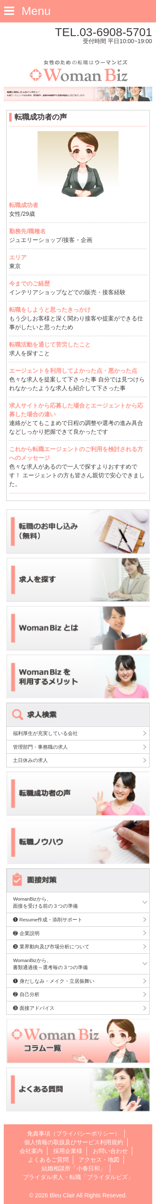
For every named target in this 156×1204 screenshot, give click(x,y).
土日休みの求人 (30, 760)
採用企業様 (67, 1151)
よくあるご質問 (48, 1159)
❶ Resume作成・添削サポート (47, 919)
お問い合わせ (110, 1151)
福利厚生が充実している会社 (45, 733)
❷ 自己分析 (26, 994)
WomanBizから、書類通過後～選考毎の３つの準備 (50, 963)
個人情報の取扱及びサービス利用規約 (73, 1142)
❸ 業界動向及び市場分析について (51, 946)
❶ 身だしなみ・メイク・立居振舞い (53, 981)
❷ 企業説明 (26, 933)
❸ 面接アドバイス (33, 1008)
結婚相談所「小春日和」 (74, 1168)
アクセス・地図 (99, 1159)
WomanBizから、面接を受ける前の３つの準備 (45, 902)
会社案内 (31, 1151)
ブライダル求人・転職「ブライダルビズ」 (78, 1177)
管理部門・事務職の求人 (40, 747)
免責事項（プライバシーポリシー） (73, 1133)
